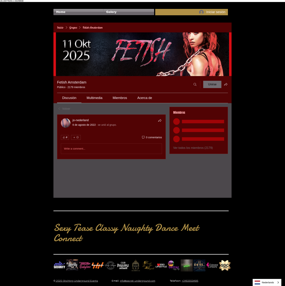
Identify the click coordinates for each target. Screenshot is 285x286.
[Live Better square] (174, 265)
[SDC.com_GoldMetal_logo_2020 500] (225, 265)
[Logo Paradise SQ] (123, 265)
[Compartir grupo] (226, 84)
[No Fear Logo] (59, 265)
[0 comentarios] (151, 137)
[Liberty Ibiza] (72, 265)
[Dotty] (199, 265)
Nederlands (264, 282)
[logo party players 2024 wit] (110, 265)
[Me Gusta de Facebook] (60, 4)
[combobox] (267, 282)
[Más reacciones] (76, 137)
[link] (69, 98)
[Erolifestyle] (161, 265)
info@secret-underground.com (137, 280)
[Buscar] (195, 84)
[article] (111, 136)
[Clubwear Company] (212, 265)
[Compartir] (160, 120)
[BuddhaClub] (136, 265)
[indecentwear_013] (187, 265)
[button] (128, 12)
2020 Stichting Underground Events (76, 280)
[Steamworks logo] (98, 265)
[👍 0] (65, 137)
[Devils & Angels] (148, 265)
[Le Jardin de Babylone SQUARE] (85, 265)
